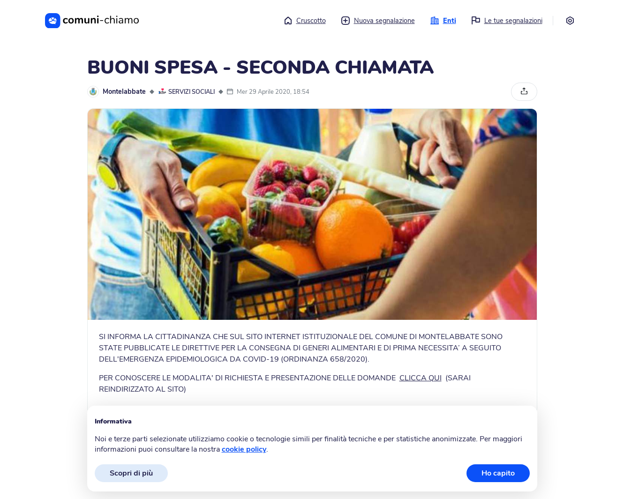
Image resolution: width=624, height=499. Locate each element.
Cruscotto (304, 20)
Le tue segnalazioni (506, 20)
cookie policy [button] (244, 449)
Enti (443, 20)
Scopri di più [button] (131, 473)
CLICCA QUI (420, 378)
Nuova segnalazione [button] (378, 20)
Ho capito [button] (498, 473)
